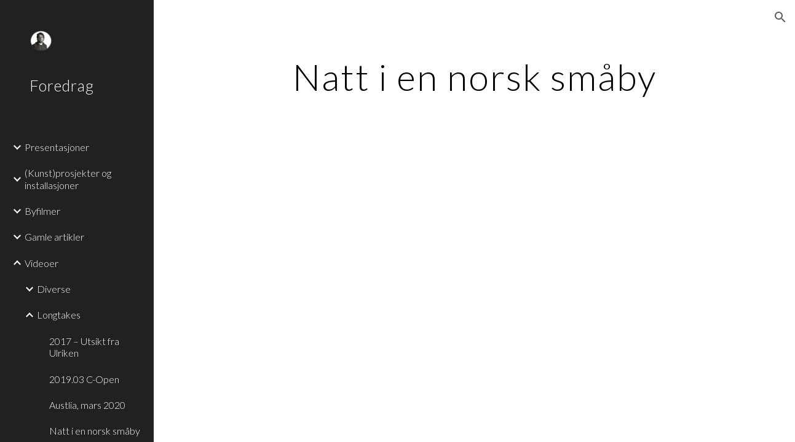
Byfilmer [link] (42, 211)
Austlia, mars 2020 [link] (87, 405)
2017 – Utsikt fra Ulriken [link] (84, 347)
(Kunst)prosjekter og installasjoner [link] (68, 178)
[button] (780, 17)
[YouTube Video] (377, 258)
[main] (474, 77)
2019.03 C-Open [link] (84, 379)
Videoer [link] (41, 263)
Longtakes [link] (59, 314)
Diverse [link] (54, 289)
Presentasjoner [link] (57, 147)
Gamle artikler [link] (54, 236)
